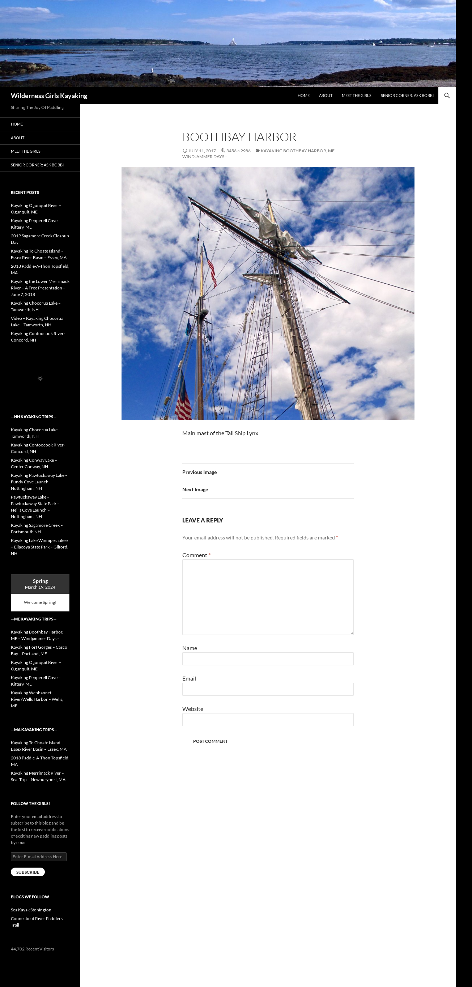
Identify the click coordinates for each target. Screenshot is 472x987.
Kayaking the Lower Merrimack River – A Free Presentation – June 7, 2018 (40, 288)
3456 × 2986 (238, 150)
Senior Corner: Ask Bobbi (407, 95)
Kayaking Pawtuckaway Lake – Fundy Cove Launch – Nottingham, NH (39, 482)
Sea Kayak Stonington (31, 909)
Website (192, 708)
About (325, 95)
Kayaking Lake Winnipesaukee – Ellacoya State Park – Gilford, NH (39, 547)
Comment (196, 554)
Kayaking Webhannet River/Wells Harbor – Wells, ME (37, 699)
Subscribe (27, 872)
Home (304, 95)
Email (189, 678)
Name (189, 647)
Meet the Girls (356, 95)
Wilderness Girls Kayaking (49, 95)
